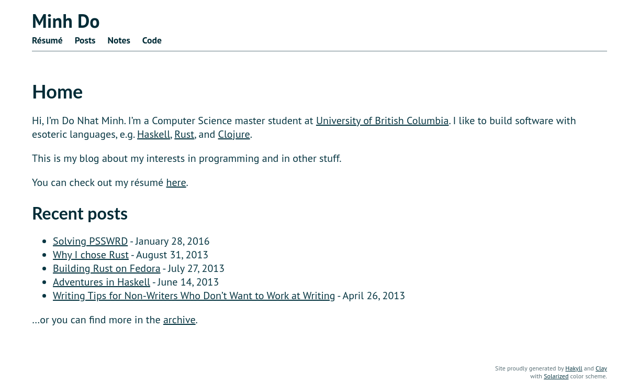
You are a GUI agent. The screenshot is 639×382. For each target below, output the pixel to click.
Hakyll (573, 368)
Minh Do (65, 20)
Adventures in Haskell (101, 282)
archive (179, 319)
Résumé (47, 40)
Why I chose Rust (91, 254)
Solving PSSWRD (90, 241)
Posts (85, 40)
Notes (118, 40)
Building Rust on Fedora (107, 268)
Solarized (556, 376)
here (176, 182)
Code (152, 40)
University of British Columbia (382, 120)
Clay (601, 368)
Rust (184, 134)
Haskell (153, 134)
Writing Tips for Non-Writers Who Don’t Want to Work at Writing (194, 295)
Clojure (234, 134)
